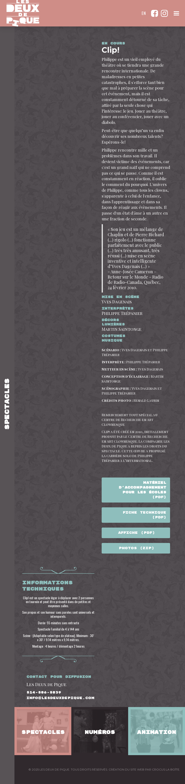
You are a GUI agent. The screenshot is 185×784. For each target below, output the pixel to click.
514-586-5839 (43, 692)
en (144, 13)
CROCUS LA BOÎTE (165, 769)
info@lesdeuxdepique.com (60, 698)
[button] (176, 13)
